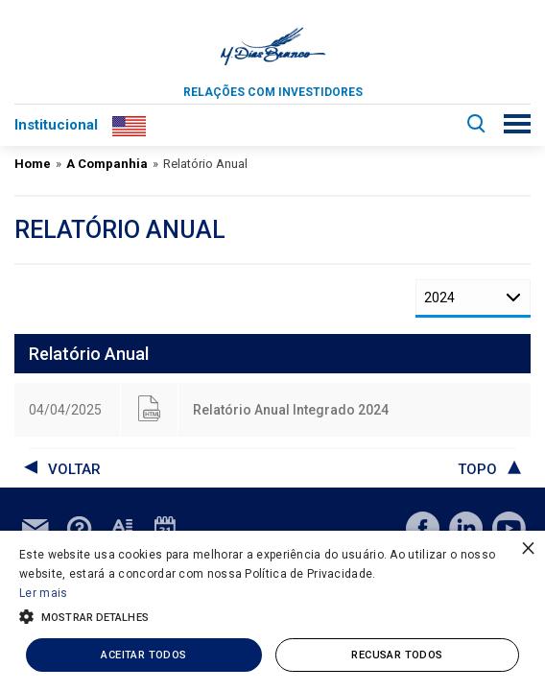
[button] (272, 615)
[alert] (272, 611)
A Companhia (107, 163)
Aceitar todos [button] (143, 655)
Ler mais (43, 593)
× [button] (528, 547)
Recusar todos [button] (396, 655)
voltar (74, 469)
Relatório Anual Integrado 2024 (291, 409)
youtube (509, 528)
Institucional (56, 124)
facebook (422, 528)
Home (32, 163)
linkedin (466, 528)
